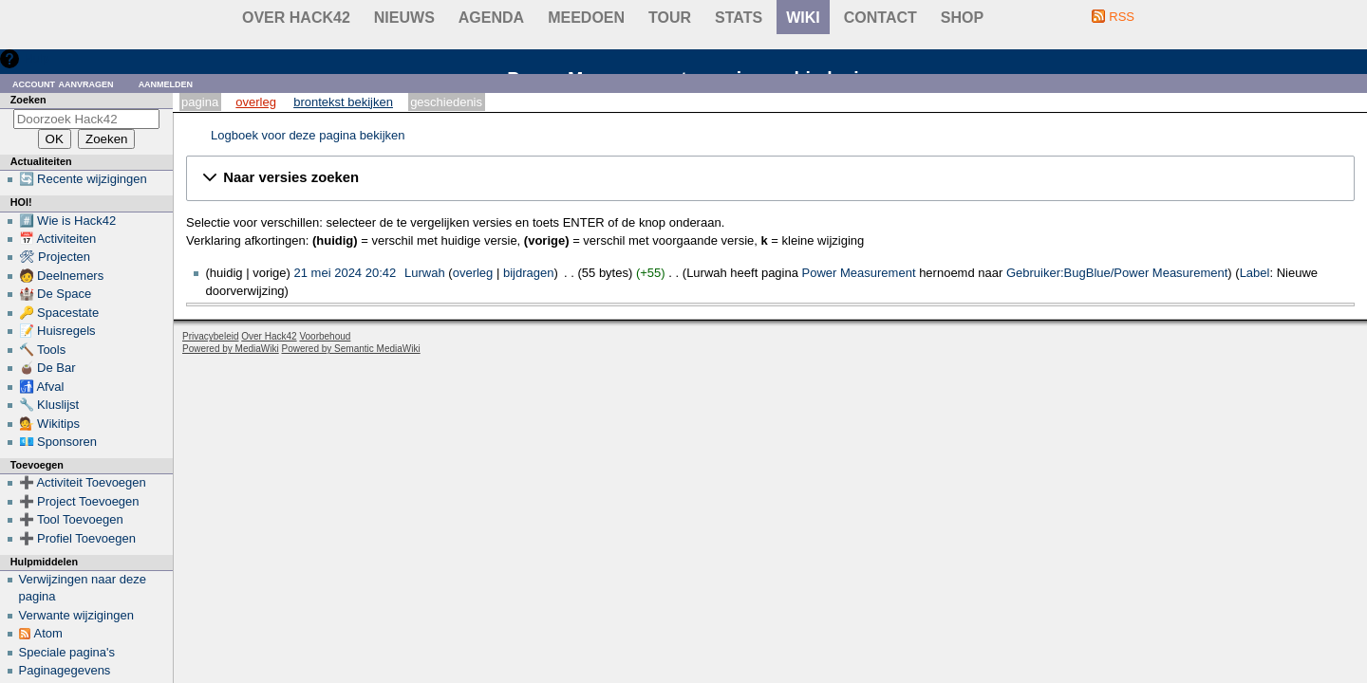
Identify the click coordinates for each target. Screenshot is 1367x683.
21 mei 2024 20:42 (345, 273)
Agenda (491, 17)
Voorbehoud (324, 336)
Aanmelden (166, 83)
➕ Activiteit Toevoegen (82, 482)
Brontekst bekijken (343, 102)
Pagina (199, 102)
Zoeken (28, 99)
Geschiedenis (446, 102)
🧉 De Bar (47, 367)
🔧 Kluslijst (49, 404)
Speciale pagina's (67, 652)
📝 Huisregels (57, 330)
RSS (1121, 16)
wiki (803, 17)
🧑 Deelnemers (61, 275)
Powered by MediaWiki (230, 348)
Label (1255, 273)
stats (738, 17)
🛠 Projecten (55, 256)
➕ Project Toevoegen (79, 501)
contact (880, 17)
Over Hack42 (296, 17)
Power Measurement (859, 273)
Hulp (36, 58)
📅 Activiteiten (58, 238)
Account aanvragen (63, 83)
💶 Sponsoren (58, 441)
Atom (48, 633)
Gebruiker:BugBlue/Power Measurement (1116, 273)
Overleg (255, 102)
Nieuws (404, 17)
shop (962, 17)
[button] (770, 178)
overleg (473, 273)
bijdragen (528, 273)
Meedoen (586, 17)
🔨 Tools (42, 349)
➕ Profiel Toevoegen (77, 538)
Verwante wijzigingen (76, 615)
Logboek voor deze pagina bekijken (308, 135)
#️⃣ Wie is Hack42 (68, 220)
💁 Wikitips (49, 423)
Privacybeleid (210, 336)
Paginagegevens (65, 670)
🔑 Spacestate (59, 312)
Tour (669, 17)
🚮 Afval (42, 386)
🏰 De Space (55, 293)
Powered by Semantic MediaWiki (351, 348)
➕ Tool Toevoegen (71, 519)
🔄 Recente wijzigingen (83, 179)
